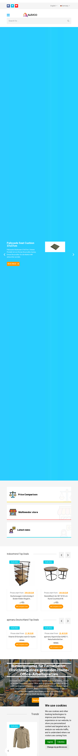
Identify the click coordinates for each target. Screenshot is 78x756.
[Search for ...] (36, 21)
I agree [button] (50, 742)
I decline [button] (60, 742)
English (53, 6)
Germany (64, 6)
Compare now (22, 606)
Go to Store (13, 264)
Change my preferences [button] (57, 747)
